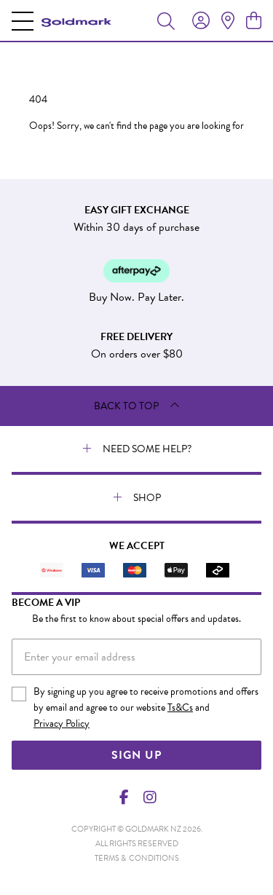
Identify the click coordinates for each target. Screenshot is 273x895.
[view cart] (253, 21)
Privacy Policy (61, 723)
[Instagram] (149, 797)
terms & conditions (137, 858)
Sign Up (136, 755)
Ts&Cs (180, 707)
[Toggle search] (166, 20)
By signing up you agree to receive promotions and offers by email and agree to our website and (145, 708)
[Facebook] (123, 797)
